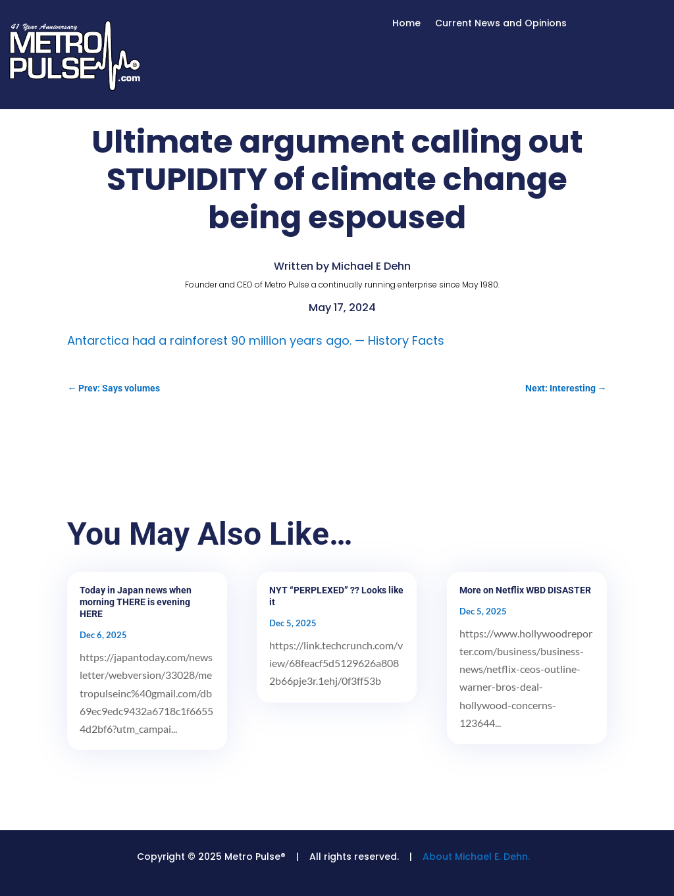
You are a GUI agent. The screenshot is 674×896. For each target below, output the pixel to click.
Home (406, 24)
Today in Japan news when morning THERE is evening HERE (136, 602)
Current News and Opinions (501, 24)
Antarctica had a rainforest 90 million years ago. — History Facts (255, 340)
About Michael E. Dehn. (476, 856)
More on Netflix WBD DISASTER (525, 590)
